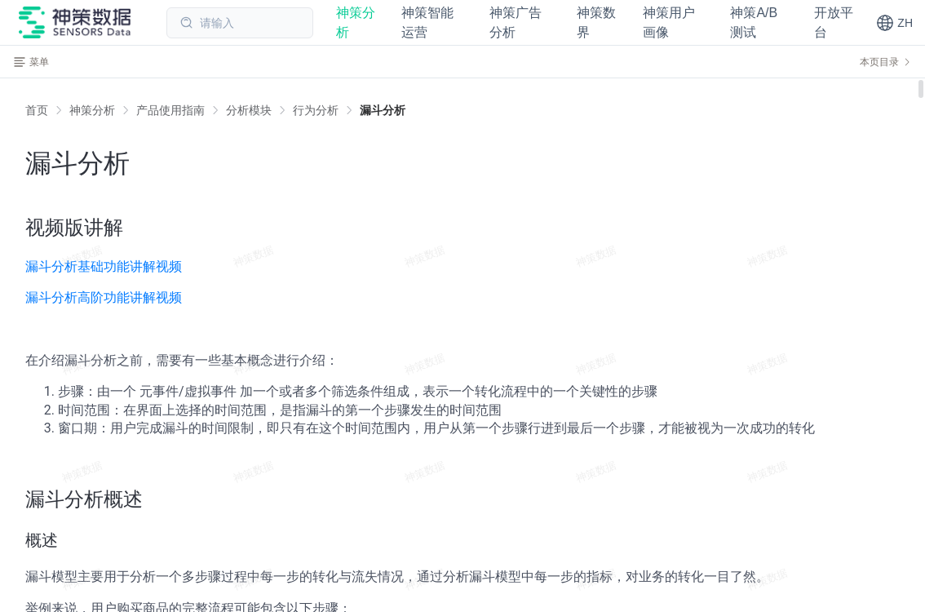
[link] (92, 110)
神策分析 (92, 110)
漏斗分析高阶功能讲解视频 (103, 297)
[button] (894, 23)
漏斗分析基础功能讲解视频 (103, 266)
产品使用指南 (170, 110)
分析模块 (249, 110)
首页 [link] (36, 110)
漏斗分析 (382, 110)
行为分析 (316, 110)
